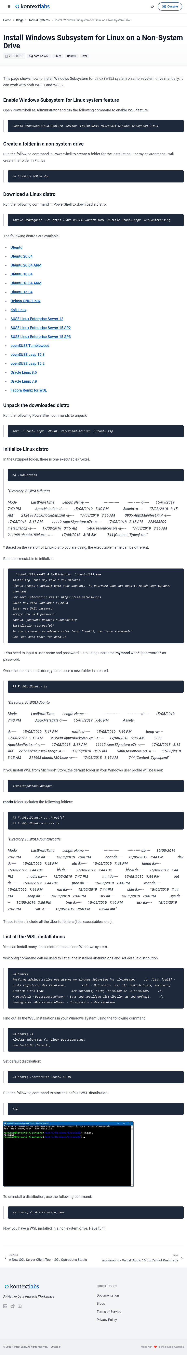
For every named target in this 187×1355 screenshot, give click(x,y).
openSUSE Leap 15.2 (28, 363)
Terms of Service (109, 1312)
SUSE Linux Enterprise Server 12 (37, 319)
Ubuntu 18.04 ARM (26, 283)
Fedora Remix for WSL (29, 390)
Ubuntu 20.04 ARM (26, 265)
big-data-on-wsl (38, 56)
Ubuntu (16, 247)
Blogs (19, 20)
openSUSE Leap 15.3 (28, 354)
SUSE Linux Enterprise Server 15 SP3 (41, 336)
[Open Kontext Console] (170, 6)
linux (58, 56)
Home (7, 20)
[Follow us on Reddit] (13, 1306)
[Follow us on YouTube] (20, 1306)
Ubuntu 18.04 (21, 274)
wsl (85, 56)
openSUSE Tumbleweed (30, 345)
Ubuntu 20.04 (21, 256)
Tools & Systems (39, 20)
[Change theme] (152, 6)
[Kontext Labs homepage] (32, 6)
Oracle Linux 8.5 (24, 372)
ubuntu (71, 56)
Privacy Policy (107, 1320)
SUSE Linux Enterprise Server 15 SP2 (41, 328)
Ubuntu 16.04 (21, 292)
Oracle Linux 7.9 (24, 381)
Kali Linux (18, 310)
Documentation (108, 1295)
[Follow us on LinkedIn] (5, 1306)
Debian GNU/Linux (26, 301)
